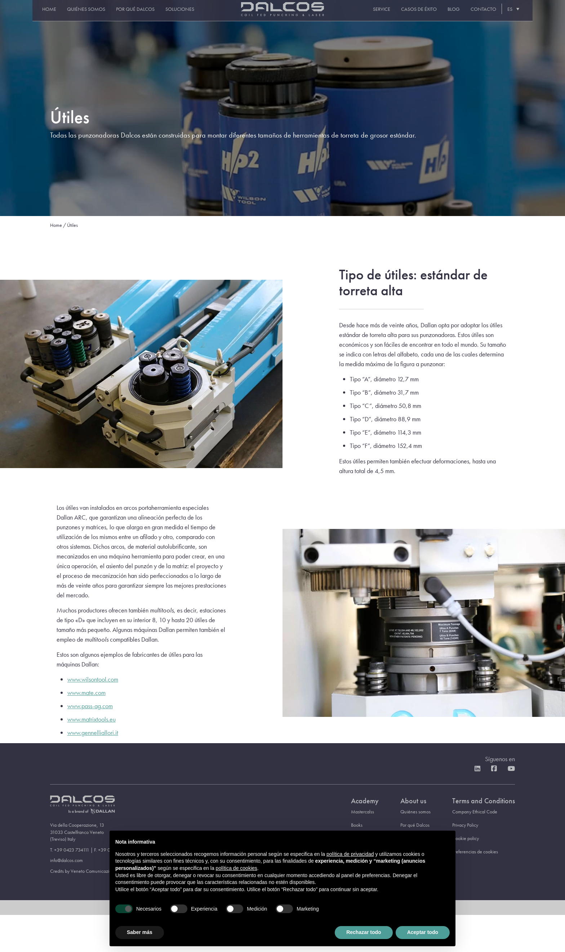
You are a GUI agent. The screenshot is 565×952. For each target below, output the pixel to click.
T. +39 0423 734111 (69, 850)
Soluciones (170, 15)
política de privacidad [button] (350, 854)
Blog (463, 15)
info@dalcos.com (66, 860)
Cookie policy (465, 838)
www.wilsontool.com (92, 679)
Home (39, 15)
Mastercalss (362, 811)
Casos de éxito (428, 15)
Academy (365, 800)
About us (413, 800)
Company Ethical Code (474, 811)
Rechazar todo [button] (363, 932)
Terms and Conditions (483, 800)
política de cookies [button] (236, 868)
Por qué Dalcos (125, 15)
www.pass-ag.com (90, 706)
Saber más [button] (139, 932)
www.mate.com (86, 692)
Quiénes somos (76, 15)
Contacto (493, 15)
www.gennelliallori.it (92, 732)
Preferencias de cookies (475, 851)
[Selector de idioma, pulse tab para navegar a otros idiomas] (522, 14)
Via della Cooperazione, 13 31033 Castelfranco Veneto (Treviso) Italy (77, 832)
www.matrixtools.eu (91, 719)
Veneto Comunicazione (94, 871)
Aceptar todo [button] (422, 932)
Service (391, 15)
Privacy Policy (465, 825)
